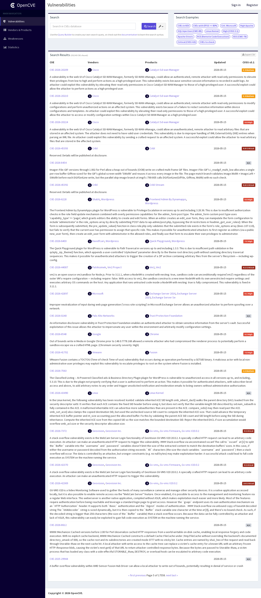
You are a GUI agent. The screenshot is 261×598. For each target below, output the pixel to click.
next (168, 575)
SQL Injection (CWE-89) (190, 31)
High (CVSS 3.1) (230, 31)
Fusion (153, 352)
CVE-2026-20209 (59, 70)
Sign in (236, 5)
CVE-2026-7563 (58, 370)
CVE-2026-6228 (58, 199)
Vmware (97, 352)
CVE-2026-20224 (59, 122)
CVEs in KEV (183, 25)
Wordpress (107, 199)
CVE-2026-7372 (58, 431)
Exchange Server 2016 (163, 293)
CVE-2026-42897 (59, 293)
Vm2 (152, 267)
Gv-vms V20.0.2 (190, 431)
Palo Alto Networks (103, 315)
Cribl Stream (157, 185)
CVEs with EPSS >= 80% (205, 25)
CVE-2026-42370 (59, 465)
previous (141, 575)
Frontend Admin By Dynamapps (168, 199)
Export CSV (248, 54)
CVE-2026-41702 (59, 352)
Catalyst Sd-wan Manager (164, 70)
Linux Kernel (212, 31)
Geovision (98, 431)
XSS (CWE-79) (240, 36)
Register (252, 5)
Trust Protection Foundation (166, 315)
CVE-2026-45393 (59, 148)
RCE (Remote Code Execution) (213, 36)
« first (131, 575)
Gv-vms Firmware (170, 431)
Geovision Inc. (113, 431)
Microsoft (97, 293)
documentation (129, 34)
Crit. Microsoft (228, 25)
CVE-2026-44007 (59, 267)
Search (150, 26)
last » (175, 575)
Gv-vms (154, 431)
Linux (95, 393)
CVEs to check (207, 42)
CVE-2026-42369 (59, 483)
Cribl (95, 148)
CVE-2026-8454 (58, 162)
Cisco (95, 70)
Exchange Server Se (164, 297)
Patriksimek (99, 267)
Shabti (96, 199)
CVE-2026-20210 (59, 96)
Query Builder (65, 34)
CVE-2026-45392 (59, 185)
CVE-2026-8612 (58, 525)
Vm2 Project (114, 267)
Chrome (154, 334)
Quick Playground (160, 241)
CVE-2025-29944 (59, 559)
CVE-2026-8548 (58, 334)
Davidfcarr (98, 241)
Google (96, 334)
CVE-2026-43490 (59, 393)
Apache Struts (185, 36)
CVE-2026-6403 (58, 241)
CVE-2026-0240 (58, 315)
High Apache (246, 25)
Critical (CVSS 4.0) (187, 42)
